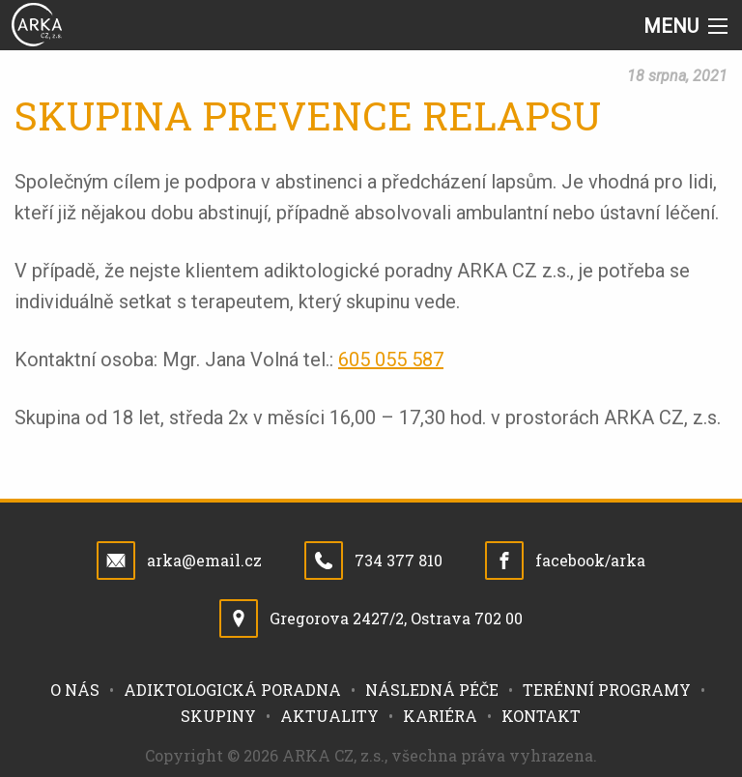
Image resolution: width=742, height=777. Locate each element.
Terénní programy (607, 689)
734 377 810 (398, 560)
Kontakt (541, 715)
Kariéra (440, 715)
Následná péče (432, 689)
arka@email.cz (204, 560)
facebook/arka (590, 560)
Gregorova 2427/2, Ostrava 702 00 (396, 618)
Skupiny (218, 715)
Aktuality (329, 715)
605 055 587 (390, 359)
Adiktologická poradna (232, 689)
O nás (75, 689)
